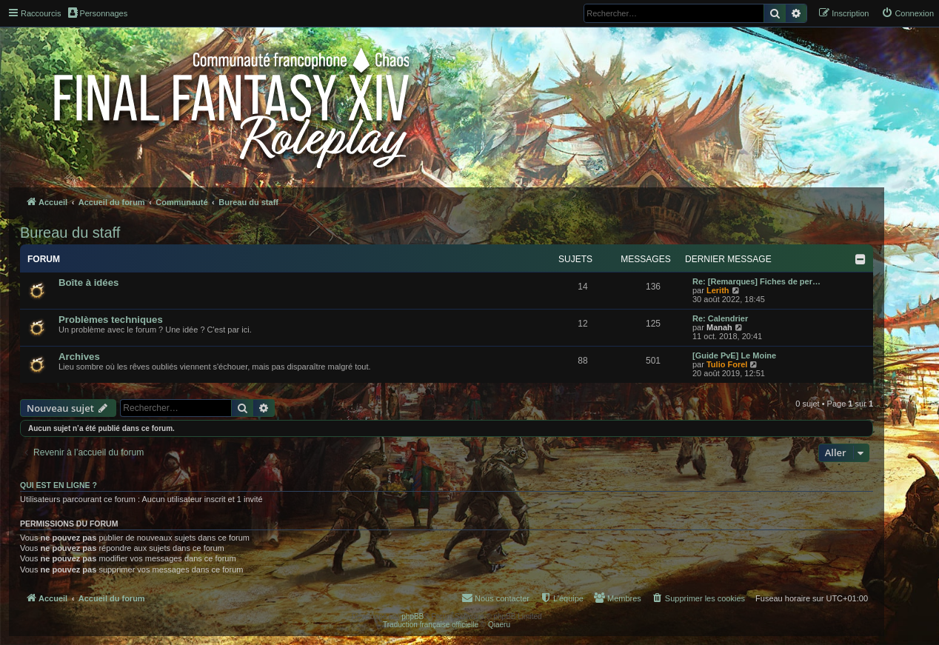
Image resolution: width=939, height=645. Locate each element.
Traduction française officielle (430, 625)
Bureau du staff (70, 232)
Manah (719, 327)
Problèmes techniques (111, 319)
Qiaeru (499, 625)
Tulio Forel (726, 364)
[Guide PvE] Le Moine (734, 355)
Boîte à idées (88, 282)
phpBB (412, 616)
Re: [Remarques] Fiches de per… (756, 281)
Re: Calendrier (720, 318)
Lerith (717, 290)
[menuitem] (907, 13)
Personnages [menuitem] (97, 12)
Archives (79, 356)
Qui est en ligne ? (58, 485)
